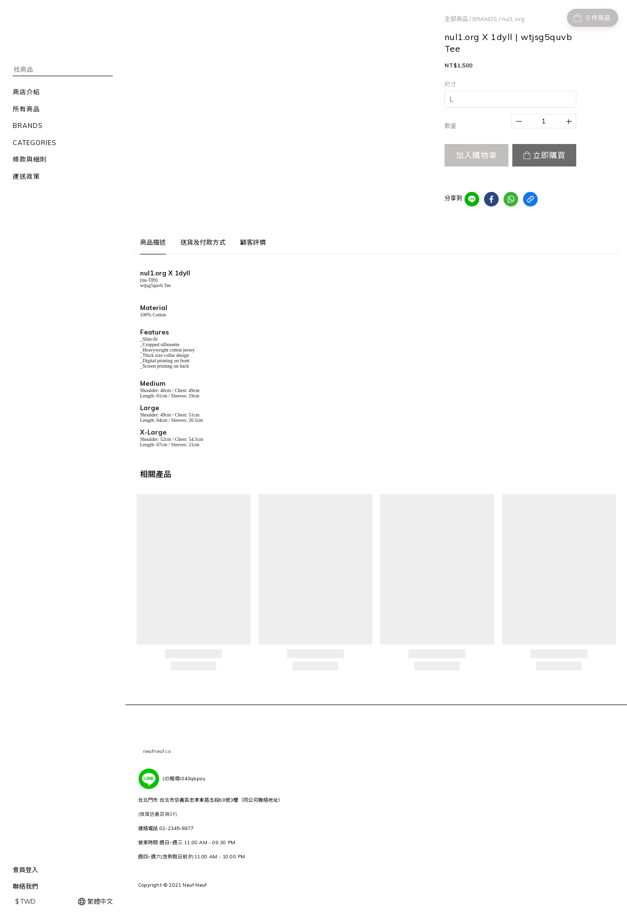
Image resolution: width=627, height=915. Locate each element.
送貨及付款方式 (203, 242)
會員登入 (25, 869)
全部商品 (456, 18)
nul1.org (513, 18)
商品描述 (153, 242)
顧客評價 (253, 242)
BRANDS (484, 18)
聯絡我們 (25, 886)
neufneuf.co (157, 751)
